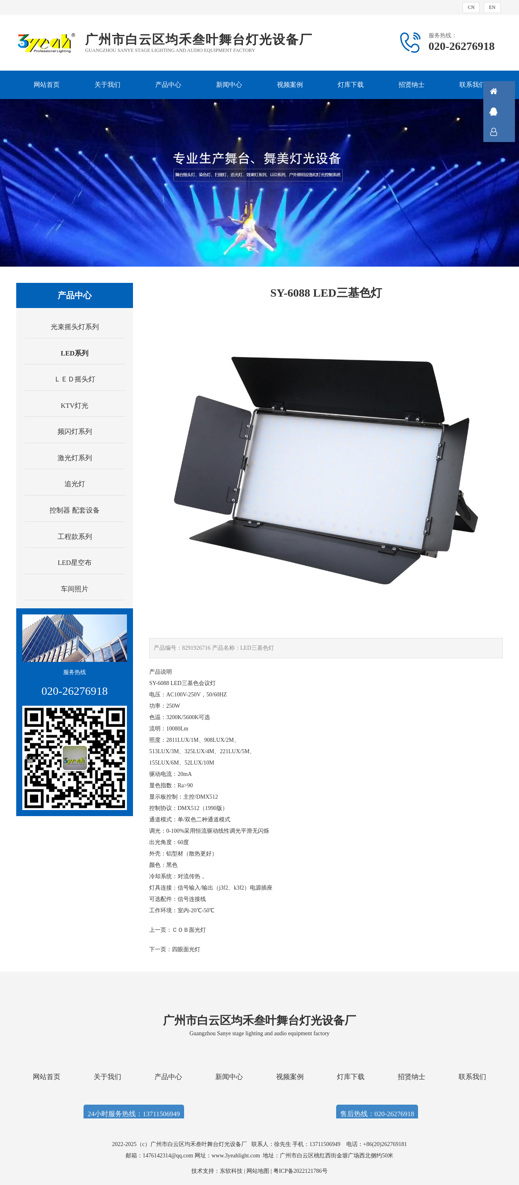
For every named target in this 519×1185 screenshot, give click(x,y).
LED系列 (75, 353)
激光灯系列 (75, 458)
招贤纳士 (412, 84)
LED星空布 (75, 563)
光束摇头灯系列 (75, 327)
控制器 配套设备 (74, 510)
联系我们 (472, 84)
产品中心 (168, 84)
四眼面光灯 (186, 949)
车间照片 (74, 589)
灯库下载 (351, 84)
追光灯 (74, 484)
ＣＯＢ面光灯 (189, 930)
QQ (505, 111)
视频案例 (290, 84)
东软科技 (231, 1171)
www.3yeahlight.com (237, 1156)
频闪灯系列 (75, 431)
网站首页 (47, 84)
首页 (505, 91)
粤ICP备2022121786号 (300, 1171)
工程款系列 (75, 537)
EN (492, 7)
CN (471, 7)
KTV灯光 (75, 405)
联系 (505, 132)
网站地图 (258, 1171)
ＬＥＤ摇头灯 (74, 379)
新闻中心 (229, 84)
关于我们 (107, 84)
